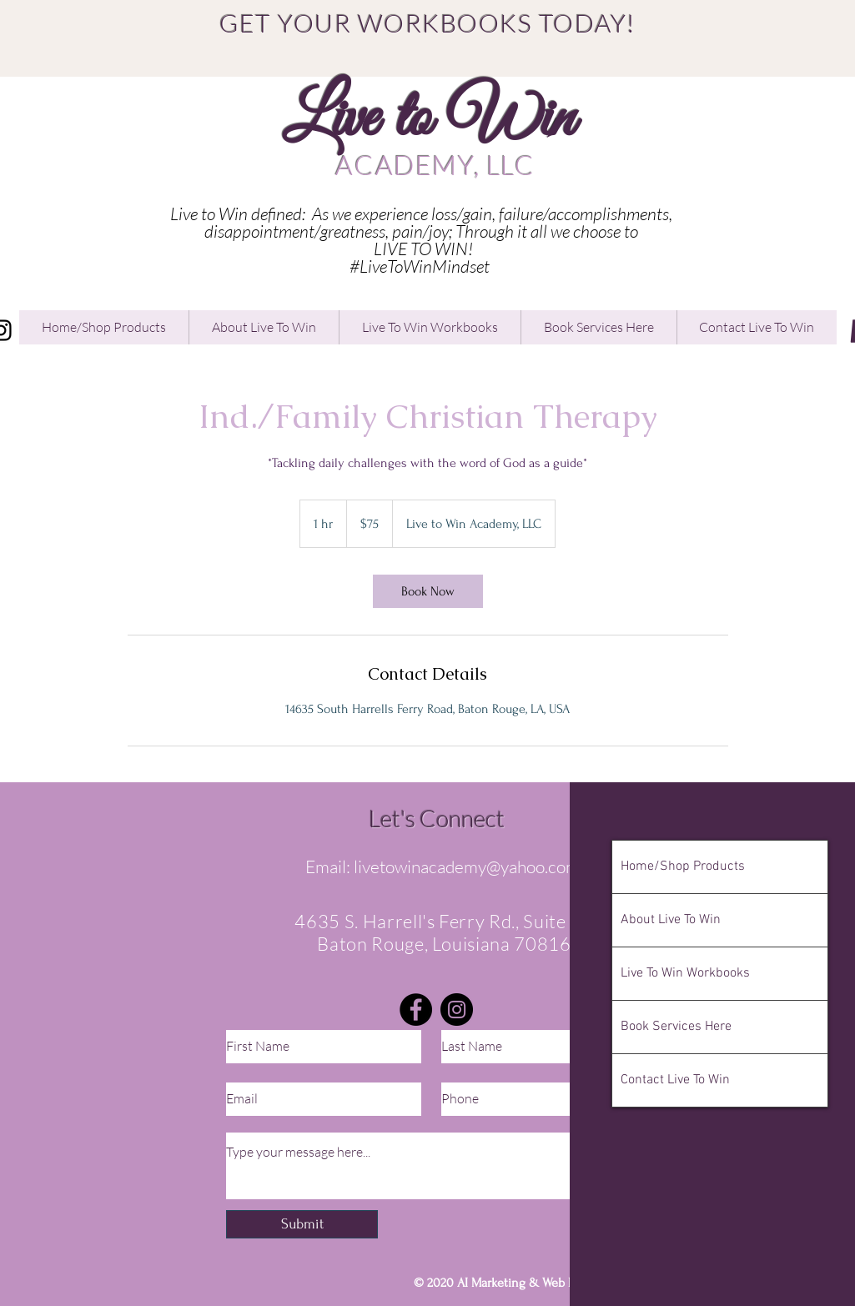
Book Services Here (676, 1026)
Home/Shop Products (683, 866)
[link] (428, 591)
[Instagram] (456, 1009)
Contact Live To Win (675, 1080)
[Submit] (302, 1224)
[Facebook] (416, 1009)
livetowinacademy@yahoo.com (467, 866)
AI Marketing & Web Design (531, 1282)
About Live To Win (671, 920)
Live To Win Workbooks (685, 973)
